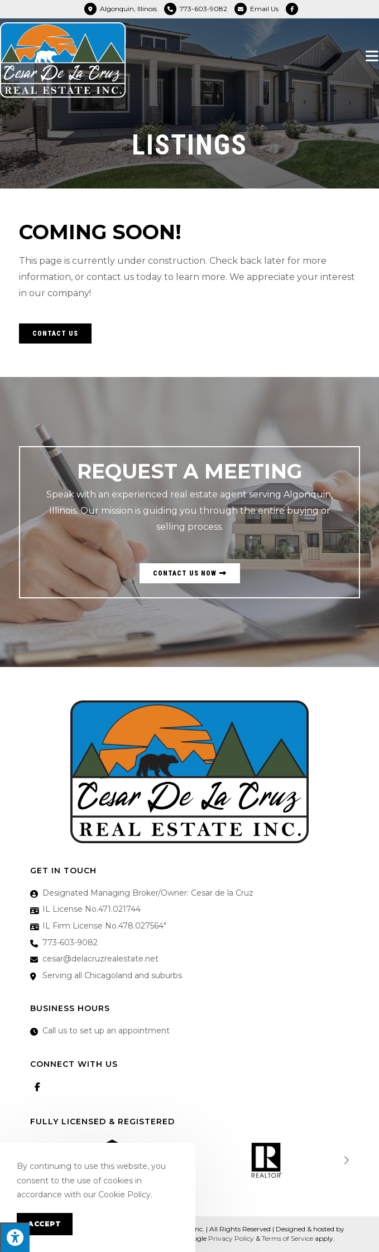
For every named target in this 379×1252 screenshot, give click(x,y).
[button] (55, 333)
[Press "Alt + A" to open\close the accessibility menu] (15, 1237)
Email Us (264, 8)
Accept (44, 1224)
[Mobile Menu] (372, 56)
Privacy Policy (231, 1238)
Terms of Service (287, 1238)
